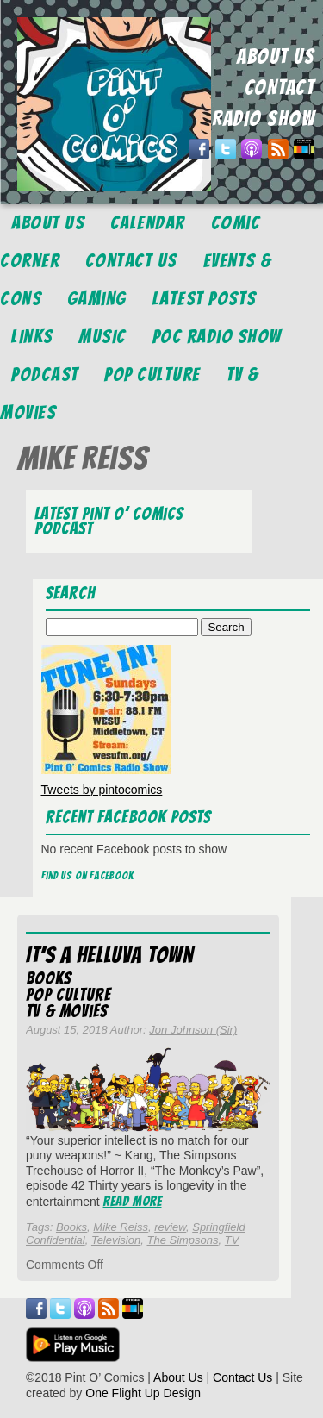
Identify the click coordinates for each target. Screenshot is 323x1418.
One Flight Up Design (143, 1393)
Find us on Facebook (87, 875)
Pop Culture (152, 374)
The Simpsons (182, 1240)
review (170, 1227)
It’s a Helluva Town (110, 955)
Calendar (147, 223)
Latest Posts (204, 299)
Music (102, 337)
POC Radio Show (217, 337)
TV (232, 1240)
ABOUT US (275, 56)
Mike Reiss (120, 1227)
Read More (132, 1201)
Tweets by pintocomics (102, 789)
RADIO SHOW (263, 118)
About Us (47, 223)
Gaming (97, 299)
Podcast (45, 374)
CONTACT (280, 87)
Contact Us (131, 261)
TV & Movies (67, 1011)
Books (48, 978)
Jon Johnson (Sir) (193, 1029)
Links (32, 337)
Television (115, 1240)
